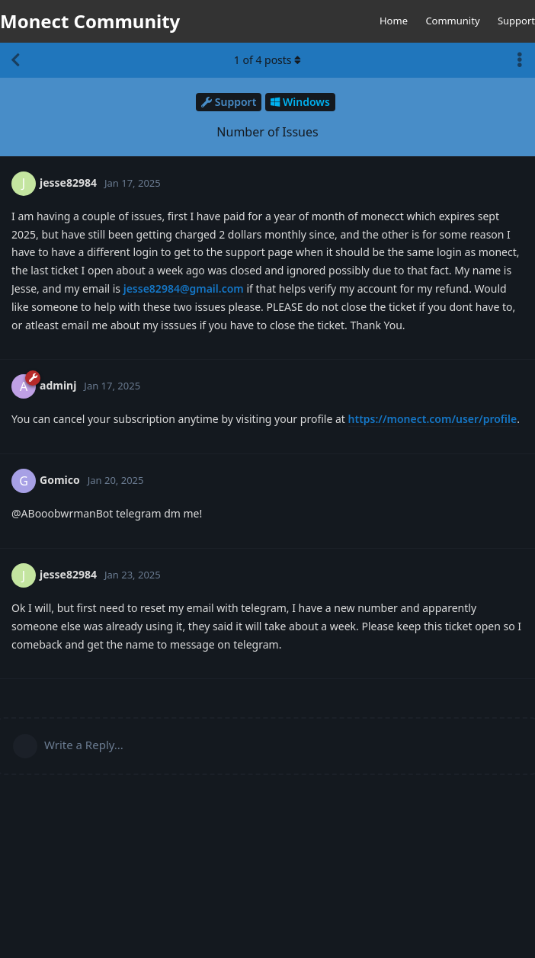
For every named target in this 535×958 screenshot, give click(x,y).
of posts (267, 60)
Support (516, 20)
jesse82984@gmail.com (183, 288)
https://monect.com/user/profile (432, 419)
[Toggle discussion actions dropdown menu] (520, 60)
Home (394, 20)
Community (452, 20)
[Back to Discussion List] (15, 60)
